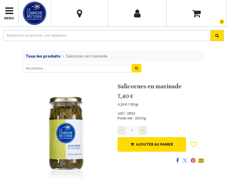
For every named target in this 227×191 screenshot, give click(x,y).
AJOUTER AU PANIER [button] (152, 144)
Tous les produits (43, 56)
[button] (193, 144)
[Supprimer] (122, 130)
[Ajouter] (142, 130)
